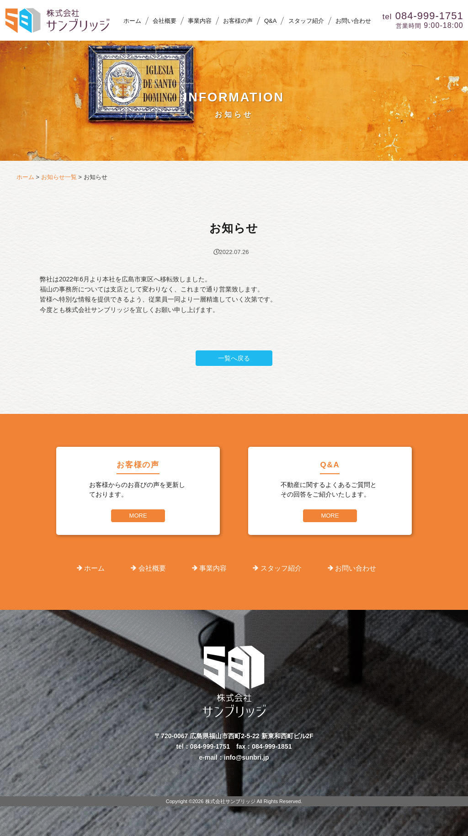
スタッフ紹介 (306, 20)
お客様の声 (238, 20)
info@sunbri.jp (246, 757)
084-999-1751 (210, 746)
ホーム (132, 20)
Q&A (270, 20)
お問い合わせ (353, 20)
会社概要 (164, 20)
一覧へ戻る (234, 358)
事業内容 (200, 20)
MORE (138, 515)
